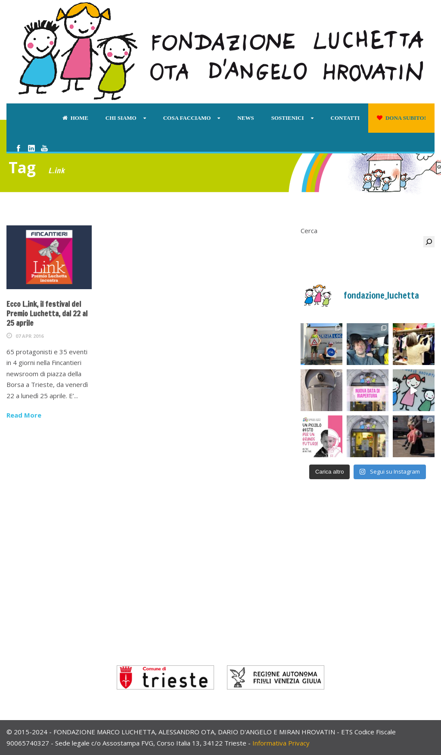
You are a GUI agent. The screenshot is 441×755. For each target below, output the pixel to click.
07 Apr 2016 (29, 336)
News (245, 118)
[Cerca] (429, 241)
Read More (23, 415)
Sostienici (287, 118)
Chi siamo (121, 118)
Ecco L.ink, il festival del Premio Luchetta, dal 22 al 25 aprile (46, 313)
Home (75, 118)
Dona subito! (401, 118)
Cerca (309, 230)
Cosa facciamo (187, 118)
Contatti (345, 118)
